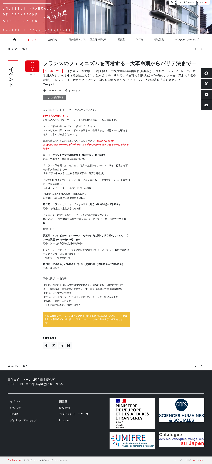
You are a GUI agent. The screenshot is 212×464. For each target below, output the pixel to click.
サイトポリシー (30, 460)
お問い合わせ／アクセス (73, 414)
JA (206, 2)
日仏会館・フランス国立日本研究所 (87, 39)
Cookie (63, 460)
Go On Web (198, 460)
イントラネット (186, 2)
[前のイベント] (195, 49)
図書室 (121, 39)
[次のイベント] (201, 49)
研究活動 (159, 39)
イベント (32, 39)
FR (201, 2)
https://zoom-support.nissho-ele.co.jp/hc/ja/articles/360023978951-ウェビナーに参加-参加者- (86, 144)
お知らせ (52, 39)
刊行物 (139, 39)
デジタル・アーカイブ (187, 39)
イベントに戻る (18, 49)
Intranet (64, 420)
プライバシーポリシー (48, 460)
